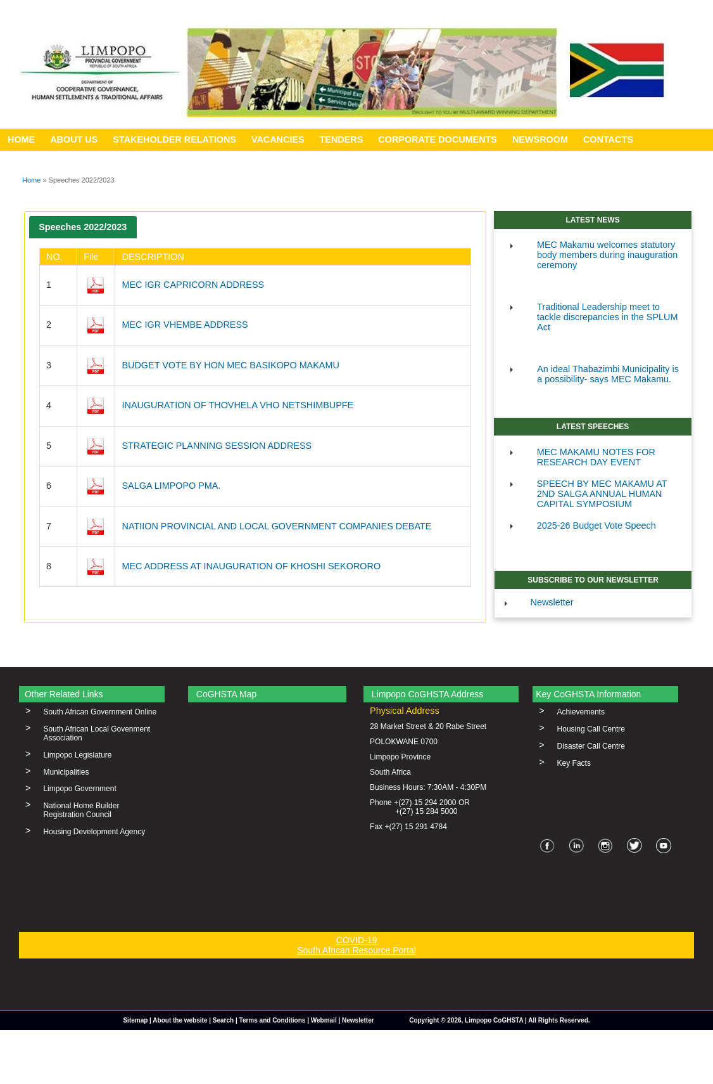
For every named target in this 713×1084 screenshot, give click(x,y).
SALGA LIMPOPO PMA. (171, 486)
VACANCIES (278, 139)
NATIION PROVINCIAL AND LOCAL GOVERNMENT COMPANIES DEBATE (276, 526)
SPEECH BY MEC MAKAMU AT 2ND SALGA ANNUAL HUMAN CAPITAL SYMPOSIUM (602, 494)
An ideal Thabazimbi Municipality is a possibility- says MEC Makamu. (608, 374)
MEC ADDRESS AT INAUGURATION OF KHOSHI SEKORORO (251, 566)
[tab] (83, 227)
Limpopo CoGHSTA (494, 1020)
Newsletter (552, 602)
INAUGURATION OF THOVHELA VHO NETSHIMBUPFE (237, 405)
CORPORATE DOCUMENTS (437, 139)
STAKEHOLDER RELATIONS (174, 139)
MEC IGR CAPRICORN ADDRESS (193, 285)
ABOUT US (74, 139)
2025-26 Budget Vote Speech (596, 525)
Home (31, 180)
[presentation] (83, 227)
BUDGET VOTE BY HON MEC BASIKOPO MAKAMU (230, 365)
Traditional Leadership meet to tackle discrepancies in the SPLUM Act (607, 317)
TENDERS (341, 139)
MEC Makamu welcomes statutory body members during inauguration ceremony (607, 255)
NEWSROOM (540, 139)
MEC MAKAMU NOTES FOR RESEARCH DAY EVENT (596, 457)
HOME (21, 139)
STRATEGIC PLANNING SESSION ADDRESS (217, 446)
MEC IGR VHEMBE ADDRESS (185, 324)
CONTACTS (608, 139)
